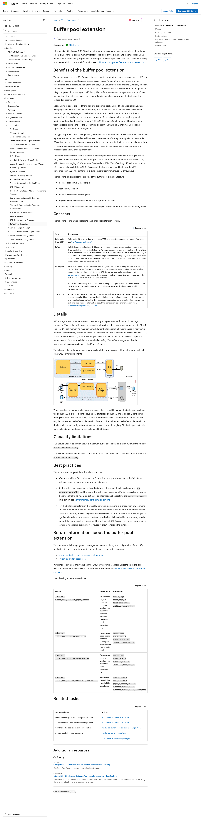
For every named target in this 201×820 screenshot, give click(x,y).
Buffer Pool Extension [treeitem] (19, 224)
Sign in (195, 3)
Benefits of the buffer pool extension (170, 25)
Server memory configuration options (92, 499)
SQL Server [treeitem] (10, 36)
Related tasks (160, 45)
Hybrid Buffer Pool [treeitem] (17, 171)
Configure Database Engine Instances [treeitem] (25, 140)
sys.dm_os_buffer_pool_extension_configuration (81, 554)
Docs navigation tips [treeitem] (13, 40)
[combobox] (25, 26)
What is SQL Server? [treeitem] (16, 52)
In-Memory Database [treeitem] (18, 167)
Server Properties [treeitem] (17, 152)
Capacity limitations (163, 32)
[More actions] (145, 20)
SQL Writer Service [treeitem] (17, 187)
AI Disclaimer (8, 812)
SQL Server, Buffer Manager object (116, 738)
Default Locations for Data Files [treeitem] (23, 144)
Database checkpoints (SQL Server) (82, 305)
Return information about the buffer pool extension (172, 40)
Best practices (161, 36)
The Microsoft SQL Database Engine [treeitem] (22, 55)
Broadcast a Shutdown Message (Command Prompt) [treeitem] (28, 192)
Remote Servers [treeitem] (16, 216)
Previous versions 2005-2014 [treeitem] (17, 44)
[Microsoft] (5, 3)
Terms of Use (98, 812)
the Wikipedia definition (81, 242)
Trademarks (112, 812)
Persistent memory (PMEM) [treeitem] (21, 175)
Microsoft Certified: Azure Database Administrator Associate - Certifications (85, 776)
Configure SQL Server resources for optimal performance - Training (81, 764)
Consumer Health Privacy (77, 812)
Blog (37, 812)
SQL (62, 20)
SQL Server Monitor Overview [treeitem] (22, 220)
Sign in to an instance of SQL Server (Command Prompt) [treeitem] (25, 200)
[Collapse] (43, 20)
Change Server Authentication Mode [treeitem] (25, 183)
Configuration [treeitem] (15, 129)
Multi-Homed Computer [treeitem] (20, 136)
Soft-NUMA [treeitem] (15, 156)
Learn (55, 20)
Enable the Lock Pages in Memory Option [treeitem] (27, 164)
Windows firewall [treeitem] (17, 133)
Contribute (48, 812)
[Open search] (188, 3)
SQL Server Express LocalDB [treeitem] (21, 212)
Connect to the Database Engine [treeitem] (21, 59)
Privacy (59, 812)
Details (158, 28)
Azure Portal (168, 11)
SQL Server (72, 20)
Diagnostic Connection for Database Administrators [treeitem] (25, 207)
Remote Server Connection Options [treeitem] (24, 148)
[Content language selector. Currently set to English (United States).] (15, 805)
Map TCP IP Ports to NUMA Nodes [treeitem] (24, 160)
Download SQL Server (187, 11)
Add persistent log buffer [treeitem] (20, 179)
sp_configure (73, 275)
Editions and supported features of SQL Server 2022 (121, 62)
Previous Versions (24, 812)
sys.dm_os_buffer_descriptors (72, 558)
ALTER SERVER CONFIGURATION (115, 717)
